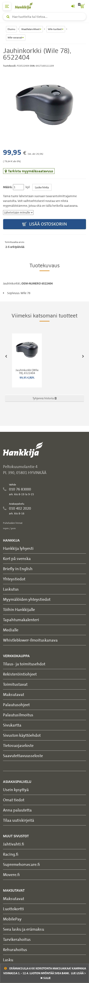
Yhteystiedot (14, 579)
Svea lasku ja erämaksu (23, 929)
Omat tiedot (13, 799)
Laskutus (11, 589)
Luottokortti (13, 908)
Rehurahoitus (15, 949)
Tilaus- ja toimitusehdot (24, 664)
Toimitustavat (15, 684)
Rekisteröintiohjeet (20, 674)
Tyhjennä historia (45, 398)
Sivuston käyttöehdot (22, 735)
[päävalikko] (7, 6)
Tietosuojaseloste (18, 745)
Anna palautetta (17, 810)
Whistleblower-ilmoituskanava (30, 640)
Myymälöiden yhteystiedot (26, 599)
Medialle (10, 630)
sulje (45, 978)
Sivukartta (12, 725)
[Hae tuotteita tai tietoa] (44, 16)
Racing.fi (10, 854)
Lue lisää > (78, 973)
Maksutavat (13, 694)
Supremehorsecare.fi (21, 864)
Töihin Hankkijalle (19, 609)
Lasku (8, 959)
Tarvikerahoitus (17, 939)
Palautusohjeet (16, 704)
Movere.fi (11, 874)
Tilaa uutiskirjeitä (18, 820)
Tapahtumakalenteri (21, 619)
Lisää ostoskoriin (44, 224)
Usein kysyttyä (16, 789)
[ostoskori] (82, 6)
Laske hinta (42, 187)
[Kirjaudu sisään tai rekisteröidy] (73, 6)
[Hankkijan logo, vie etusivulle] (26, 5)
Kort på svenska (17, 558)
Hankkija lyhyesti (18, 548)
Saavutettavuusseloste (23, 755)
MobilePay (12, 919)
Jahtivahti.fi (13, 844)
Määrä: (7, 187)
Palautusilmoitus (18, 715)
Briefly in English (18, 568)
